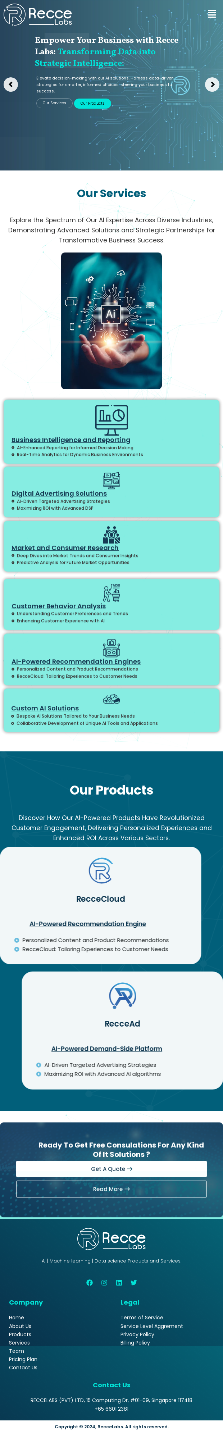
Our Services (54, 103)
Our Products (93, 103)
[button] (212, 14)
